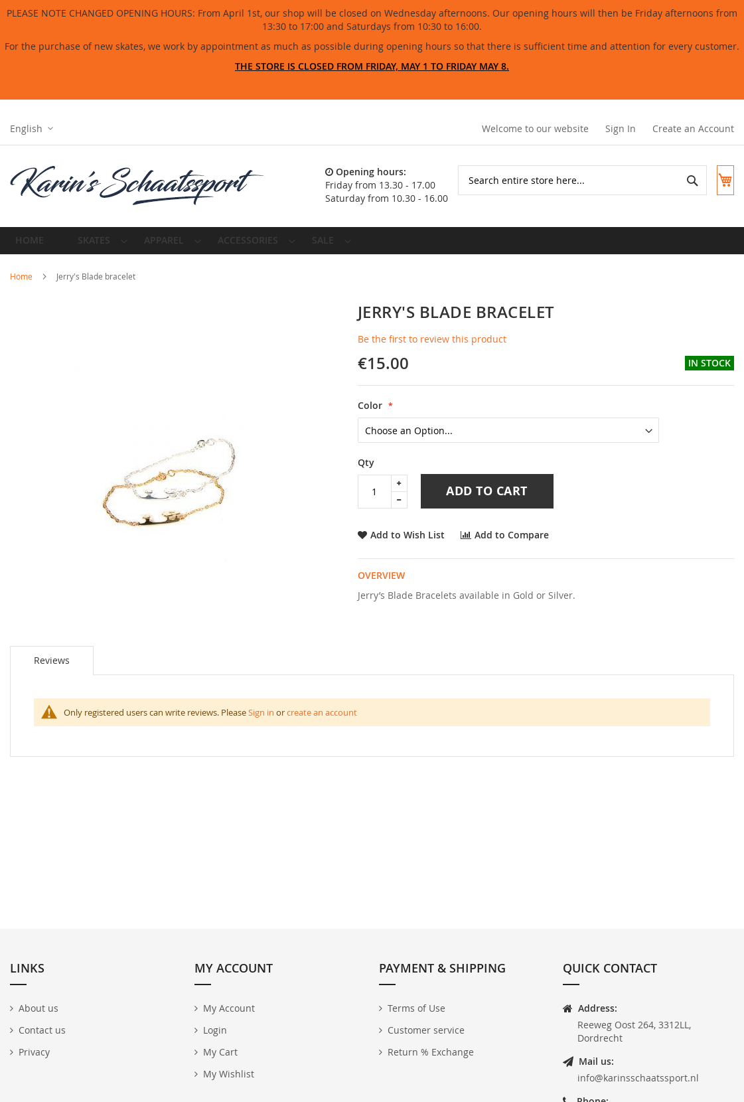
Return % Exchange (431, 1052)
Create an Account (693, 128)
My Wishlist (228, 1073)
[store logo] (137, 186)
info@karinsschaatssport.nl (638, 1077)
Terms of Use (416, 1008)
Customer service (426, 1030)
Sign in (261, 722)
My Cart (220, 1052)
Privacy (34, 1052)
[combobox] (570, 180)
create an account (322, 722)
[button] (31, 129)
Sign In (620, 128)
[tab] (52, 670)
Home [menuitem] (33, 245)
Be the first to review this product (432, 349)
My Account (229, 1008)
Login (215, 1030)
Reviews (52, 670)
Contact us (42, 1030)
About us (38, 1008)
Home (21, 286)
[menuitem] (95, 245)
